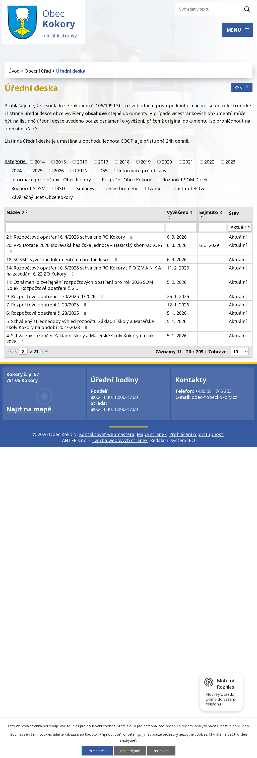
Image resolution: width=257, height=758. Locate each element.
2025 (37, 173)
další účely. (241, 725)
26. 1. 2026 (178, 299)
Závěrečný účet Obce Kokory (42, 200)
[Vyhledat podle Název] (85, 229)
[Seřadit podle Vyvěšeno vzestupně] (169, 219)
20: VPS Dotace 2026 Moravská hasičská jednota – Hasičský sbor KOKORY (84, 250)
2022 (209, 164)
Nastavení (163, 750)
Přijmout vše (96, 750)
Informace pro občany (142, 173)
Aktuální (238, 239)
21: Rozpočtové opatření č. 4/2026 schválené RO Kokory (70, 239)
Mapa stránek (152, 437)
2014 (40, 164)
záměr (156, 191)
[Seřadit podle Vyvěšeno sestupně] (169, 221)
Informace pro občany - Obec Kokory (51, 182)
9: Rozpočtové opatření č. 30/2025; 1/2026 (55, 299)
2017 (103, 164)
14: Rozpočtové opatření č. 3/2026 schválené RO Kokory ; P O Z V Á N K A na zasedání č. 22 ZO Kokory (83, 273)
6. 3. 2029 (209, 248)
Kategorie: (16, 164)
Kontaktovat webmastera (106, 437)
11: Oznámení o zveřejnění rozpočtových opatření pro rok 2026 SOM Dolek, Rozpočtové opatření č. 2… (79, 288)
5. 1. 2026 (176, 315)
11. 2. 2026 (178, 270)
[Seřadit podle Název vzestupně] (27, 213)
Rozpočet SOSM (28, 191)
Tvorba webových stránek (120, 443)
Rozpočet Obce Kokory (126, 182)
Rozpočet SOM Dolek (185, 182)
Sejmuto (210, 215)
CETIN (81, 173)
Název (15, 215)
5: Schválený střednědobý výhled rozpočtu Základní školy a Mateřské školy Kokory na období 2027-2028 (80, 327)
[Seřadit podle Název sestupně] (27, 215)
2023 (230, 164)
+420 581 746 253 (213, 394)
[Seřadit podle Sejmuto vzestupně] (202, 219)
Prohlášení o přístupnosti (196, 437)
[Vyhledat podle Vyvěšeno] (181, 229)
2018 (124, 164)
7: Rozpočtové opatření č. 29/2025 (47, 307)
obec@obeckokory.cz (214, 400)
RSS (242, 90)
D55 (103, 173)
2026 (59, 173)
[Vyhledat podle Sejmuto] (212, 229)
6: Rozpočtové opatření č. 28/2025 (47, 315)
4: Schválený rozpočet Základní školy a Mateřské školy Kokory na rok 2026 (80, 341)
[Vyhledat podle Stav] (239, 229)
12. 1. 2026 (178, 307)
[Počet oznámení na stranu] (240, 354)
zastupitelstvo (190, 191)
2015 (61, 164)
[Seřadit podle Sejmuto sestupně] (202, 221)
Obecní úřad (38, 73)
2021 (188, 164)
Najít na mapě (28, 411)
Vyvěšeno (179, 215)
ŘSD (60, 191)
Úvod (14, 73)
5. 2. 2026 (176, 285)
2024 (16, 173)
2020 (167, 164)
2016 (82, 164)
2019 (146, 164)
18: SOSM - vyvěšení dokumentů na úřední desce (62, 262)
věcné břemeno (122, 191)
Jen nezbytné (130, 750)
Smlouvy (85, 191)
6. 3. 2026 (176, 239)
